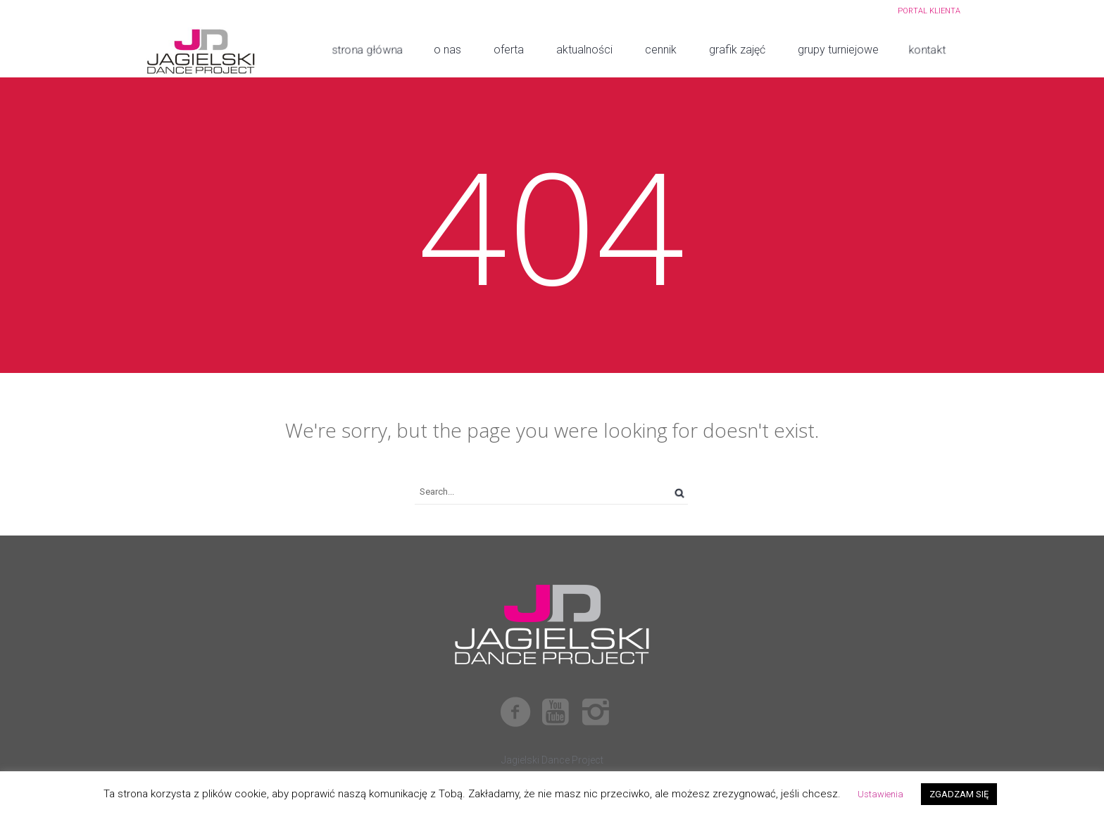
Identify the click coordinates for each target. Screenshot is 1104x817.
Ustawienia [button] (880, 794)
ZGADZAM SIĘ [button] (959, 794)
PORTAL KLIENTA (929, 10)
